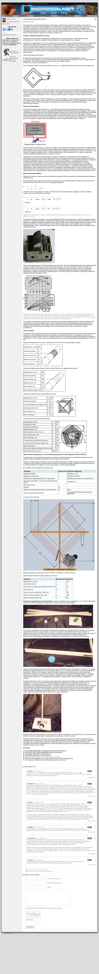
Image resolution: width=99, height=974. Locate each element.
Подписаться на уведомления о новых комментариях (45, 911)
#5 (27, 783)
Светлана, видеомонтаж (13, 57)
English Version (11, 19)
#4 (27, 802)
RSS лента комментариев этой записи (39, 871)
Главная (8, 16)
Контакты (23, 16)
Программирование (66, 16)
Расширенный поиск (9, 35)
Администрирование (11, 3)
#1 (27, 860)
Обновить (30, 923)
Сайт (49, 887)
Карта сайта (6, 24)
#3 (27, 827)
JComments (94, 933)
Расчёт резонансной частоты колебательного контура (42, 757)
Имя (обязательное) (54, 878)
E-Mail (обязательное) (55, 883)
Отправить (30, 930)
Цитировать (92, 777)
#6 (27, 771)
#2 (27, 838)
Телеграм (12, 61)
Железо (22, 3)
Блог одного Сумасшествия (14, 52)
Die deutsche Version (12, 21)
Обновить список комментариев (37, 869)
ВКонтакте (12, 60)
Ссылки (84, 16)
